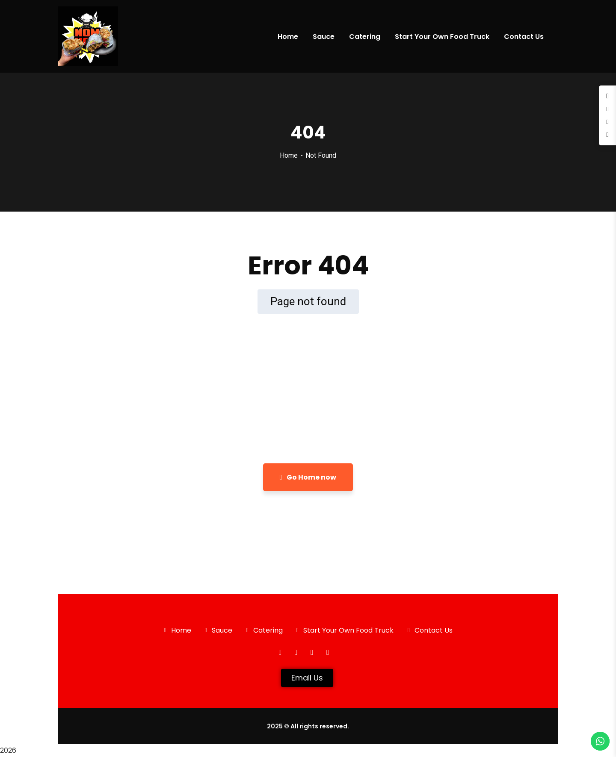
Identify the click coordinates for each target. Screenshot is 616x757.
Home (289, 155)
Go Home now (308, 477)
